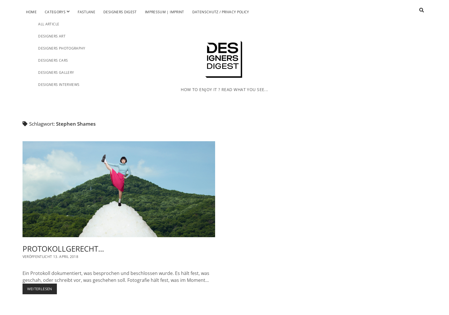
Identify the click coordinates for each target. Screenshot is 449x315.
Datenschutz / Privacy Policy (220, 12)
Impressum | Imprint (164, 12)
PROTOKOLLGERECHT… (119, 189)
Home (31, 12)
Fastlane (86, 12)
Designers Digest (120, 12)
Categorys (55, 12)
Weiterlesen (42, 288)
